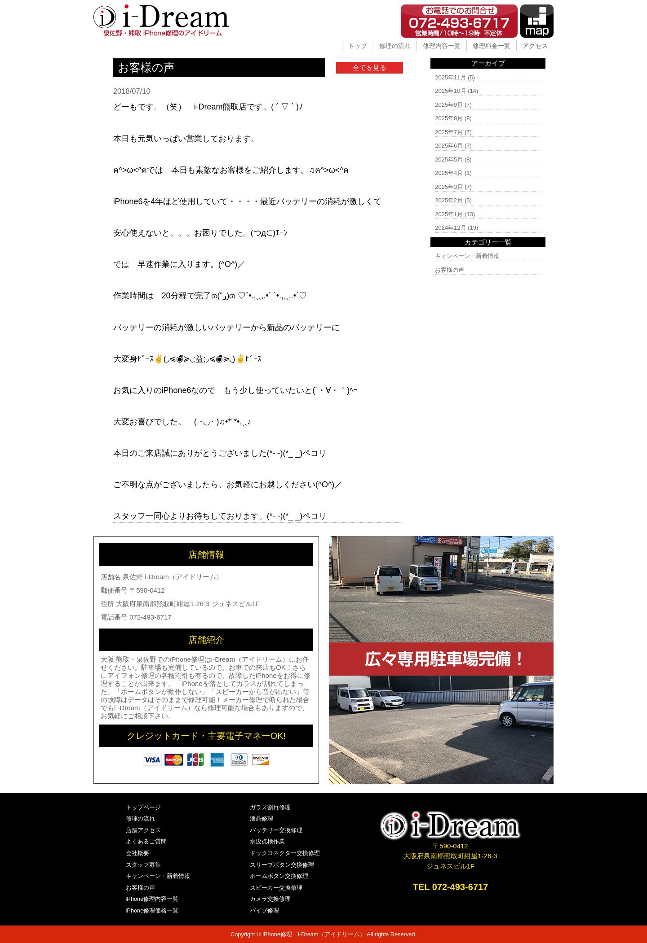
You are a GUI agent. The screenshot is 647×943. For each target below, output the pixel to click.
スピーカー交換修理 (276, 887)
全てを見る (369, 67)
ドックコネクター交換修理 (285, 853)
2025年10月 (450, 90)
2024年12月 (450, 227)
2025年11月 (450, 77)
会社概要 (137, 853)
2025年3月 (449, 186)
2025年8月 (449, 118)
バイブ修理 (264, 910)
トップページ (143, 807)
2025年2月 (449, 200)
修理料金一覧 (491, 45)
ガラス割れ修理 (270, 807)
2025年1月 (449, 214)
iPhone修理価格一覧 (152, 910)
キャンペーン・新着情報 (467, 256)
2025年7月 (449, 132)
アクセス (535, 45)
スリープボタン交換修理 (282, 864)
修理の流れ (395, 45)
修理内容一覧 (442, 45)
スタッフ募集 (143, 864)
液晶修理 (261, 818)
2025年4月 (449, 173)
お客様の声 (449, 269)
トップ (357, 45)
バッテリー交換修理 (276, 830)
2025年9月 (449, 104)
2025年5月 (449, 159)
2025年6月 (449, 145)
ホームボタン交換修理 (279, 876)
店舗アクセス (143, 830)
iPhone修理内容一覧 (152, 898)
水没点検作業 (267, 841)
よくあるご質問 (146, 841)
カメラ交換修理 (270, 898)
